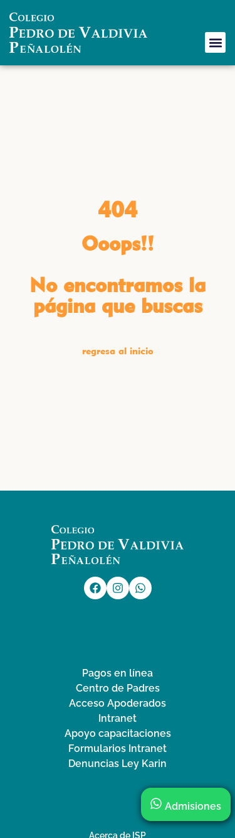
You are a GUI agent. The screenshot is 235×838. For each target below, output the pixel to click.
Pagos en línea (117, 673)
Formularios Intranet (117, 748)
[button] (215, 42)
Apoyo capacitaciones (118, 733)
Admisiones (185, 806)
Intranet (117, 718)
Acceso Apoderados (117, 703)
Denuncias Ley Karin (117, 764)
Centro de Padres (118, 688)
